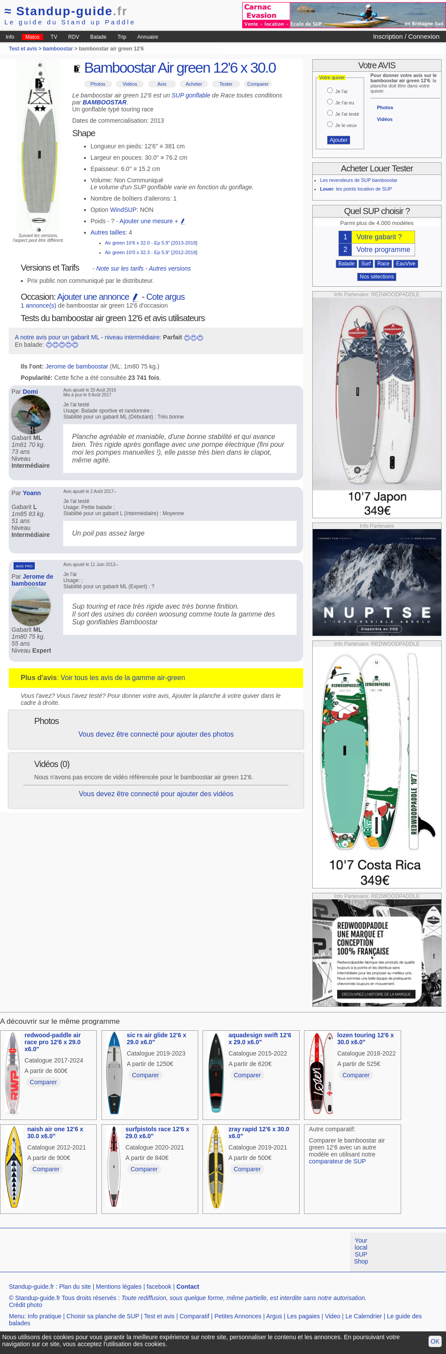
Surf (366, 264)
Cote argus (165, 297)
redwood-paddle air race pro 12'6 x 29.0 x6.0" (52, 1042)
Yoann (32, 492)
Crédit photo (25, 1304)
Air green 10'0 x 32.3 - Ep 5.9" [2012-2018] (151, 252)
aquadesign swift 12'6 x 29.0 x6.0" (260, 1039)
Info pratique (44, 1316)
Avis (161, 84)
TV (54, 37)
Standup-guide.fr (31, 1286)
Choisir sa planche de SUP (103, 1316)
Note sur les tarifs (120, 268)
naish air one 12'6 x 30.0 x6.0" (55, 1133)
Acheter (194, 84)
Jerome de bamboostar (77, 366)
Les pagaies (303, 1316)
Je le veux (346, 125)
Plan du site (75, 1286)
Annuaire (147, 37)
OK (435, 1341)
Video (333, 1316)
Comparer (258, 84)
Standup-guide (66, 11)
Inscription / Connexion (406, 36)
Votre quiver (332, 77)
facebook (159, 1286)
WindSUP (123, 209)
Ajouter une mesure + (153, 221)
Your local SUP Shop (361, 1251)
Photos (98, 84)
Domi (30, 391)
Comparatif (194, 1316)
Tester (226, 84)
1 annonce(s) (39, 305)
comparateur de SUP (337, 1161)
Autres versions (170, 268)
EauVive (405, 264)
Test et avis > (26, 49)
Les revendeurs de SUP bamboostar (359, 180)
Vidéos (129, 84)
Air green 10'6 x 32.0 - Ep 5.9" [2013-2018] (151, 242)
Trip (122, 37)
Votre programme (383, 249)
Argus (274, 1316)
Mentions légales (119, 1286)
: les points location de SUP (356, 188)
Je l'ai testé (347, 114)
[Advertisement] (158, 1252)
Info (10, 37)
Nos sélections (377, 277)
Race (383, 264)
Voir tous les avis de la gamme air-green (123, 677)
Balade (98, 37)
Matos (32, 37)
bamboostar (58, 49)
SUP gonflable (191, 95)
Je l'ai (341, 91)
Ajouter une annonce (98, 297)
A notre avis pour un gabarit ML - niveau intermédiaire (87, 337)
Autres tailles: (109, 232)
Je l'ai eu (344, 102)
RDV (73, 37)
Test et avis (159, 1316)
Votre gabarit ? (379, 237)
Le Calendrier (363, 1316)
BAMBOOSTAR (105, 102)
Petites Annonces (237, 1316)
